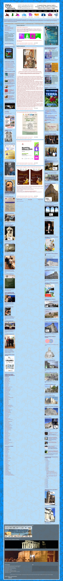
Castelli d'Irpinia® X (7, 29)
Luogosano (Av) (7, 423)
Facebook (46, 118)
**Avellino (6, 377)
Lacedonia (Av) (6, 422)
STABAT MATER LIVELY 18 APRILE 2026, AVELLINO (11, 73)
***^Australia (6, 464)
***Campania (6, 447)
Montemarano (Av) (7, 393)
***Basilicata (6, 452)
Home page (30, 199)
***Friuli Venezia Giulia (7, 473)
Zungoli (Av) (6, 402)
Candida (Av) (6, 392)
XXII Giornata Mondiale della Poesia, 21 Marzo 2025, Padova (27, 112)
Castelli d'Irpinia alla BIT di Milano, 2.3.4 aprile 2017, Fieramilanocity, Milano (53, 442)
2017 (46, 486)
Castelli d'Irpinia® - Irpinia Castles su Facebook (10, 570)
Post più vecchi (40, 199)
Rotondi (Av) (6, 441)
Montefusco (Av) (7, 396)
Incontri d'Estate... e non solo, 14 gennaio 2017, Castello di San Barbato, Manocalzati (11, 90)
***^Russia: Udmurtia (7, 472)
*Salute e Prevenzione (7, 113)
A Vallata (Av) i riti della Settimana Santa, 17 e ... (52, 472)
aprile (47, 469)
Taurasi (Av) (6, 413)
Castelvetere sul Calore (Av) (8, 419)
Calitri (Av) (6, 417)
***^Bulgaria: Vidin (7, 465)
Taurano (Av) (6, 401)
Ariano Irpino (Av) (7, 381)
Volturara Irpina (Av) (7, 414)
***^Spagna (6, 467)
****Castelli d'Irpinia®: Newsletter (39, 23)
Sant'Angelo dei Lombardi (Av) (8, 397)
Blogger (52, 574)
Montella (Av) (6, 436)
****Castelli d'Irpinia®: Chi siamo (9, 23)
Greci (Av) (6, 434)
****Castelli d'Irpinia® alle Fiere (8, 69)
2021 (46, 482)
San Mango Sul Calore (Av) (8, 442)
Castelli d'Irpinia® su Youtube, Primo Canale (10, 567)
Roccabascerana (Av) (7, 440)
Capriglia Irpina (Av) (7, 418)
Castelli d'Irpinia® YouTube (8, 30)
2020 (46, 483)
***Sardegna (6, 468)
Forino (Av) (6, 420)
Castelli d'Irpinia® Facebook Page (9, 28)
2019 (46, 484)
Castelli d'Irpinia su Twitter (8, 572)
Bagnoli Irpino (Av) (7, 399)
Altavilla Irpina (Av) (7, 394)
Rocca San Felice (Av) (7, 439)
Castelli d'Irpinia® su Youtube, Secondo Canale (10, 568)
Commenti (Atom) (21, 201)
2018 (46, 485)
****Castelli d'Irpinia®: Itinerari (29, 23)
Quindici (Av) (6, 438)
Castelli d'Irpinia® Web (7, 26)
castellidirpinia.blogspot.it (50, 115)
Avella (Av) (6, 395)
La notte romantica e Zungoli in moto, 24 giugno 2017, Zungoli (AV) (53, 446)
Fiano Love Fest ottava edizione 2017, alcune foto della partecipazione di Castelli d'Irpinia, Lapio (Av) (11, 80)
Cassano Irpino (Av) (7, 433)
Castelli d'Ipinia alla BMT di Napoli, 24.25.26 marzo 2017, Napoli (11, 86)
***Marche (6, 461)
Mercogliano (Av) (7, 378)
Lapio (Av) (6, 382)
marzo (47, 470)
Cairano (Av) (6, 416)
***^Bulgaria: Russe (7, 469)
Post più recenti (19, 199)
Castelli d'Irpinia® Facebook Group (9, 27)
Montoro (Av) (6, 391)
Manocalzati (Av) (7, 379)
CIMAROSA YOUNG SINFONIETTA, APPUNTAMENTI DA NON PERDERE (52, 437)
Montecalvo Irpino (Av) (7, 412)
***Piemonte (6, 462)
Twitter (49, 118)
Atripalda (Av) (6, 380)
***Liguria (6, 450)
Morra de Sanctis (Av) (7, 424)
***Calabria (6, 451)
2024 (46, 479)
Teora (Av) (6, 444)
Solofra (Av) (6, 400)
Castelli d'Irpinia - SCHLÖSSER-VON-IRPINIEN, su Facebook (12, 571)
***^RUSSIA (6, 466)
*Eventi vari (28, 109)
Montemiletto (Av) (7, 390)
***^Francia (6, 470)
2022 (46, 481)
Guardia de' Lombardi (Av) (8, 421)
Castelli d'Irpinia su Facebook (8, 569)
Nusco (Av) (6, 437)
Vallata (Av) (31, 109)
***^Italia (6, 448)
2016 (46, 487)
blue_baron (46, 574)
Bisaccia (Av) (6, 403)
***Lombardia (6, 449)
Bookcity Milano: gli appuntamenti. (22, 27)
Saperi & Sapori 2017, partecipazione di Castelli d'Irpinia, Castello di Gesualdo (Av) (11, 96)
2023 (46, 480)
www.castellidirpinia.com (48, 111)
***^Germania (6, 471)
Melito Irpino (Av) (7, 435)
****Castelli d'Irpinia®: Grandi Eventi (19, 23)
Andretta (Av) (6, 415)
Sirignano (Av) (6, 443)
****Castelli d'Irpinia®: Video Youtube (50, 23)
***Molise (6, 463)
